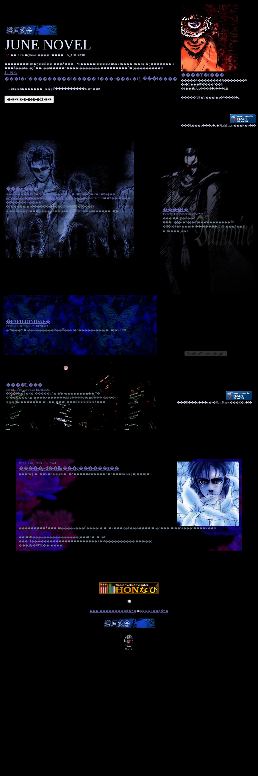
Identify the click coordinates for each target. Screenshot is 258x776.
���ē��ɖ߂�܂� (155, 617)
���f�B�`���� (60, 200)
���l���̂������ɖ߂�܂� (113, 617)
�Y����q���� (21, 200)
